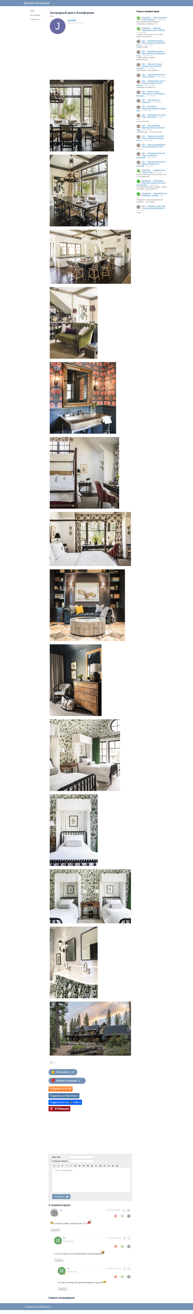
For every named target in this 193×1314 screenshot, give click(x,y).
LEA (143, 41)
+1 (128, 1210)
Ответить (55, 1230)
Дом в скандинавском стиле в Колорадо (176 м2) (153, 146)
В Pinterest (62, 1108)
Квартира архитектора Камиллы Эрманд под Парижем (151, 164)
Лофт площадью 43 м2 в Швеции (154, 18)
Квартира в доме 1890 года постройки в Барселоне (153, 207)
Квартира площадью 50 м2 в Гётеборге (153, 29)
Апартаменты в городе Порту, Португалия (154, 116)
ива (64, 1238)
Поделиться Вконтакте (64, 1095)
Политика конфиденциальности (38, 1307)
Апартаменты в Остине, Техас (153, 171)
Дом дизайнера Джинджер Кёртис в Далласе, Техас (151, 127)
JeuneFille (72, 20)
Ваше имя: (56, 1157)
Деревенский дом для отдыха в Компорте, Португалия (151, 155)
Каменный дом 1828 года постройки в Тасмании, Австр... (150, 138)
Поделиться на (65, 1102)
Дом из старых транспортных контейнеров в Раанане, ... (151, 93)
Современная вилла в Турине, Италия (153, 75)
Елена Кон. (146, 17)
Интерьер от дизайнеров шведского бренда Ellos (151, 108)
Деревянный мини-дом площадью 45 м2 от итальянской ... (151, 183)
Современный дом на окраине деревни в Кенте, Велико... (151, 83)
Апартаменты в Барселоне (151, 101)
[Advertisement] (151, 256)
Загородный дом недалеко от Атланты (154, 194)
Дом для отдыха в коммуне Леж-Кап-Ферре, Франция (149, 66)
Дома (52, 16)
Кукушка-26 (146, 181)
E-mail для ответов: (60, 1161)
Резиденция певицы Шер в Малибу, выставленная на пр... (151, 43)
